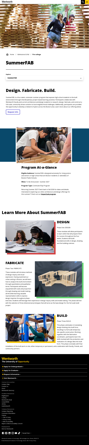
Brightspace (5, 396)
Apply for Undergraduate (13, 367)
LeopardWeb (5, 402)
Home (12, 54)
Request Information (11, 374)
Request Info (13, 112)
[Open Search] (83, 2)
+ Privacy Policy (6, 419)
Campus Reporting (7, 411)
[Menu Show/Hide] (87, 2)
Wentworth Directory (8, 390)
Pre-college (36, 54)
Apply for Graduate (11, 370)
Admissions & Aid (23, 54)
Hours (3, 388)
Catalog (4, 398)
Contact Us (5, 386)
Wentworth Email (7, 400)
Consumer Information (8, 413)
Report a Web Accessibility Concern (12, 423)
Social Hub (26, 433)
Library (4, 404)
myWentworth (6, 406)
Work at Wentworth (7, 429)
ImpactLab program (48, 194)
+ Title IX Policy (6, 417)
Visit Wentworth (10, 378)
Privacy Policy (32, 440)
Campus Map (6, 384)
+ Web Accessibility (7, 421)
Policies (4, 415)
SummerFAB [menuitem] (12, 78)
